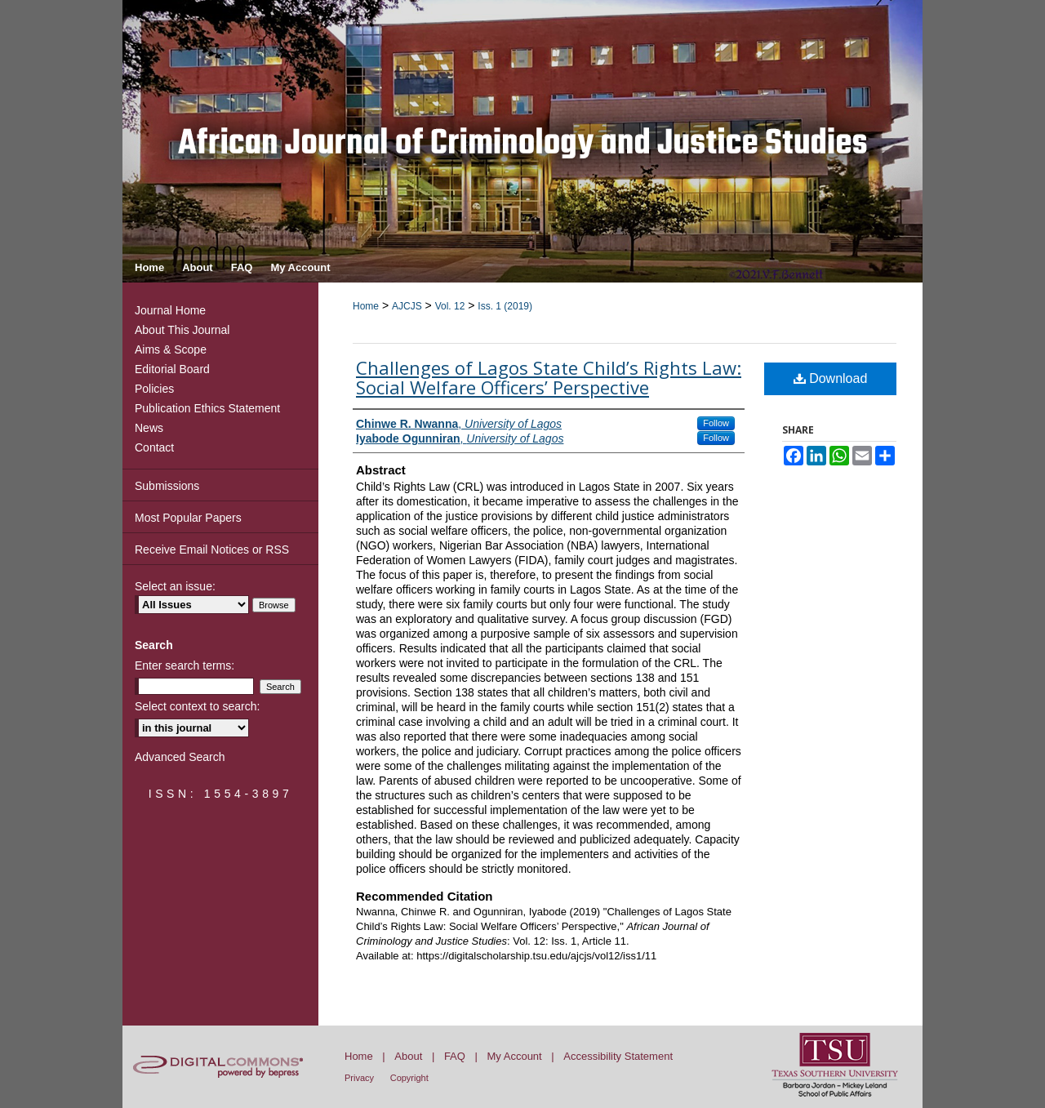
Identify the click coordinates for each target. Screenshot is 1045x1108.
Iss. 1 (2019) (505, 306)
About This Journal (182, 329)
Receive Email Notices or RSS (212, 549)
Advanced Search (180, 756)
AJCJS (407, 306)
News (149, 427)
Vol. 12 (450, 306)
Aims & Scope (171, 349)
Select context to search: (197, 706)
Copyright (409, 1078)
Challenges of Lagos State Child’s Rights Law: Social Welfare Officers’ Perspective (548, 377)
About (408, 1056)
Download (831, 378)
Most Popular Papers (188, 517)
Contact (154, 447)
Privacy (359, 1078)
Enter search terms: (184, 665)
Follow (716, 423)
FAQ (454, 1056)
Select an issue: (175, 586)
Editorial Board (172, 369)
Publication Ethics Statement (207, 408)
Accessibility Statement (618, 1056)
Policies (154, 388)
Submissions (167, 485)
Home (366, 306)
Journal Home (170, 310)
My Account (514, 1056)
